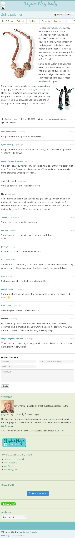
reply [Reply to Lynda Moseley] (72, 145)
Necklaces (33, 21)
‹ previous (59, 14)
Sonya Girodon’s (54, 27)
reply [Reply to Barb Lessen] (72, 306)
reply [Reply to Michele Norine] (72, 289)
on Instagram (10, 469)
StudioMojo (6, 426)
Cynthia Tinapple (9, 119)
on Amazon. (58, 430)
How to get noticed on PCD (12, 535)
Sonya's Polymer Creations (12, 161)
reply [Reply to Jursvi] (72, 247)
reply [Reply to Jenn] (72, 276)
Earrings (57, 21)
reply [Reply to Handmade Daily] (72, 260)
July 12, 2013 (28, 119)
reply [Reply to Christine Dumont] (72, 132)
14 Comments (9, 122)
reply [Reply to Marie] (72, 194)
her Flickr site (38, 103)
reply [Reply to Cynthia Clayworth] (72, 181)
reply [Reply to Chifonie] (72, 230)
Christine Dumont (8, 132)
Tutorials (20, 21)
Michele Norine (7, 289)
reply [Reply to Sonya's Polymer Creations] (72, 161)
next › (69, 14)
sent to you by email (14, 459)
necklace (51, 119)
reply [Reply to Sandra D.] (72, 217)
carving (44, 119)
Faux (67, 21)
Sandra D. (5, 217)
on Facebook (10, 462)
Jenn (3, 276)
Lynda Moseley (7, 145)
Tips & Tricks (7, 21)
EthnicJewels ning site (39, 89)
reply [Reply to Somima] (72, 319)
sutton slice (61, 119)
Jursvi (3, 247)
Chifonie (4, 230)
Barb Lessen (6, 306)
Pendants (46, 21)
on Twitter (9, 466)
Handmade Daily (8, 260)
